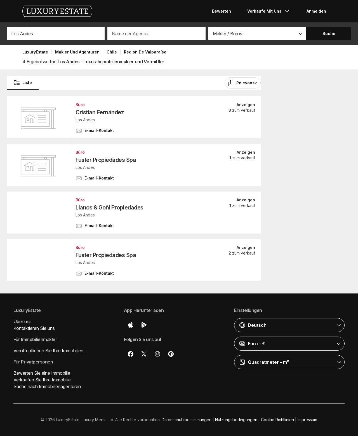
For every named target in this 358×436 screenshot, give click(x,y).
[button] (257, 33)
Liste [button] (22, 82)
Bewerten (221, 11)
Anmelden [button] (316, 11)
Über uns (22, 321)
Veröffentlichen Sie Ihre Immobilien (48, 350)
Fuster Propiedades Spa (106, 160)
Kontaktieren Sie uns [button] (34, 328)
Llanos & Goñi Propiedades (109, 207)
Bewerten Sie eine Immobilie (41, 373)
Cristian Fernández (100, 112)
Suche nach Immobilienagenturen (47, 386)
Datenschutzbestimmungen (186, 419)
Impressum (307, 419)
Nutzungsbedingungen (236, 419)
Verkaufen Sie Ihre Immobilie (42, 380)
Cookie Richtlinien (277, 419)
